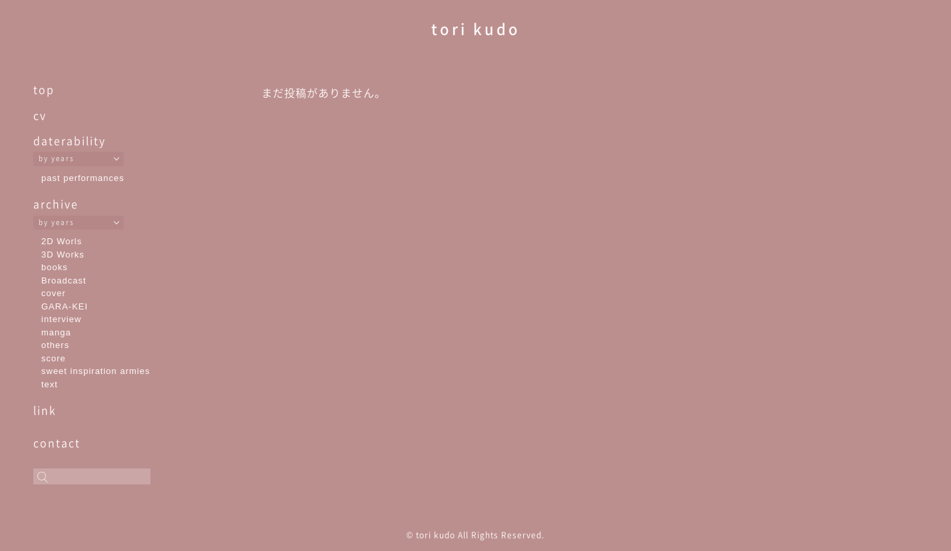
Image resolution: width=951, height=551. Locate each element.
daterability (69, 140)
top (44, 89)
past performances (82, 178)
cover (53, 293)
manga (56, 332)
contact (57, 443)
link (45, 410)
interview (61, 319)
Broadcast (64, 280)
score (53, 358)
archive (56, 204)
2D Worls (61, 241)
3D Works (63, 255)
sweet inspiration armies (95, 371)
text (49, 384)
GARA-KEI (64, 306)
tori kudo (475, 28)
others (55, 345)
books (54, 267)
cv (40, 115)
